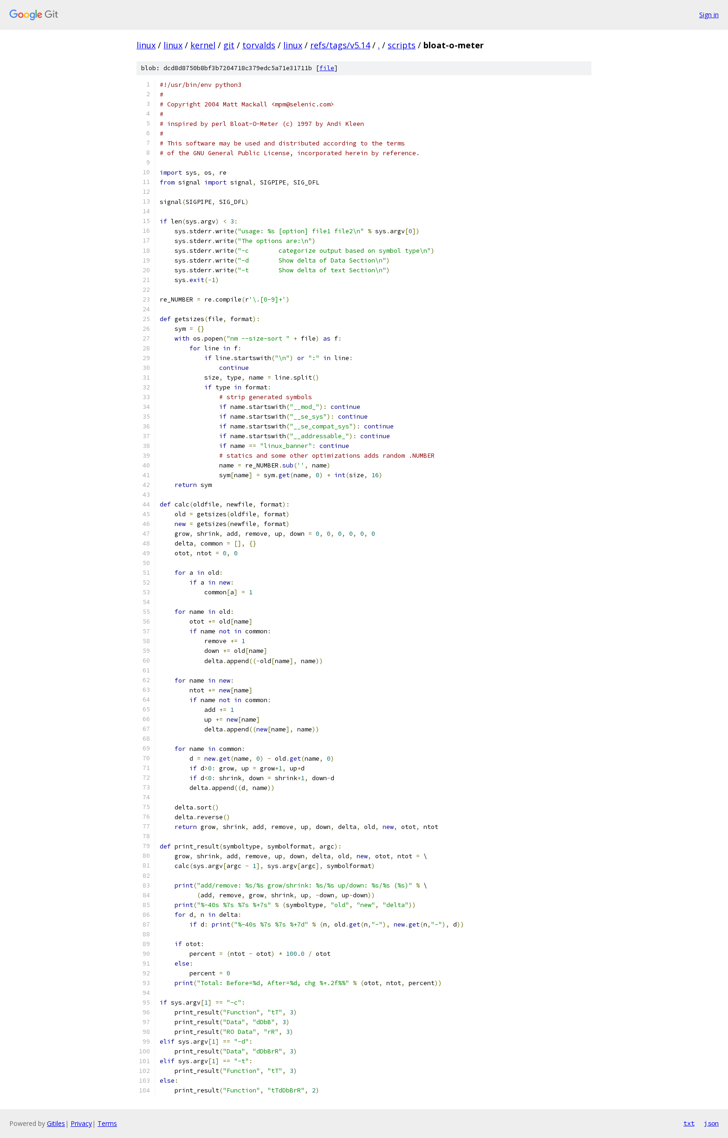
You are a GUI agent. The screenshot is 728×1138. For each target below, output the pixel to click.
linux (146, 45)
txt (689, 1123)
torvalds (258, 45)
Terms (107, 1123)
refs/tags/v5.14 (340, 45)
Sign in (709, 14)
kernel (202, 45)
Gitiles (56, 1123)
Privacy (81, 1123)
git (228, 45)
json (711, 1123)
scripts (402, 45)
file (326, 68)
